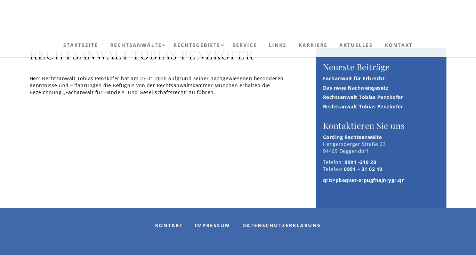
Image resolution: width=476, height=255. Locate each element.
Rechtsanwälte (136, 45)
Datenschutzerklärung (281, 225)
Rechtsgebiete (197, 45)
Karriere (313, 45)
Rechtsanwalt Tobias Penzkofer (363, 97)
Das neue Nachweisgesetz (356, 87)
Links (278, 45)
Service (245, 45)
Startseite (80, 45)
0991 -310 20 (360, 162)
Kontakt (399, 45)
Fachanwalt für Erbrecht (354, 78)
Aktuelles (356, 45)
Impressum (212, 225)
